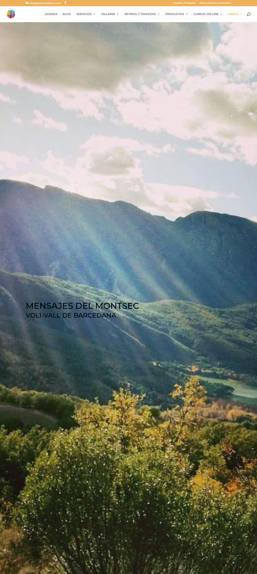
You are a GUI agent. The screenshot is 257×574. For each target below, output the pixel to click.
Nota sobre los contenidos (215, 3)
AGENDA (51, 14)
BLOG (67, 14)
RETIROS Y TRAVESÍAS (140, 14)
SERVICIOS (84, 14)
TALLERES (108, 14)
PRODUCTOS (174, 14)
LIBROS (233, 14)
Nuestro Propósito (184, 3)
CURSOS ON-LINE (205, 14)
